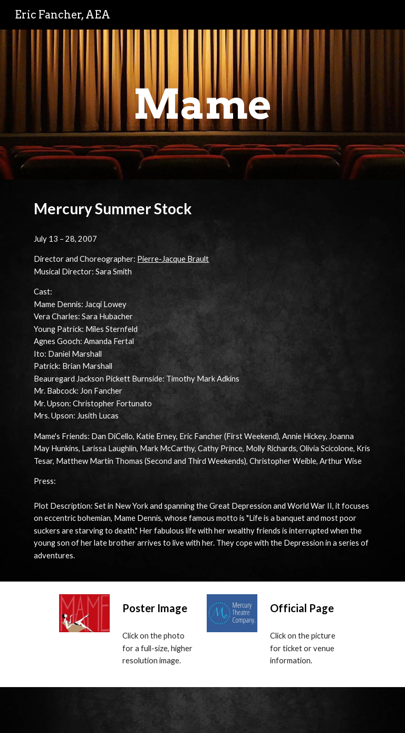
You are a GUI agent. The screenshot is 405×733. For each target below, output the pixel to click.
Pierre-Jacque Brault (173, 258)
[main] (202, 104)
